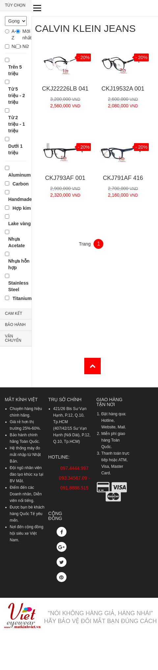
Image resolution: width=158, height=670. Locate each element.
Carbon (21, 183)
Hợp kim (22, 208)
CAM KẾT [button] (13, 313)
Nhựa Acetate (16, 242)
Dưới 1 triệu (15, 149)
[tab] (16, 5)
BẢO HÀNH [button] (15, 324)
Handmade (20, 199)
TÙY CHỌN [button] (15, 5)
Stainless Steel (18, 286)
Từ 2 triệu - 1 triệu (16, 124)
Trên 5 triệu (15, 70)
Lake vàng (19, 223)
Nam (14, 46)
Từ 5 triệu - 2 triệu (16, 95)
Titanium (22, 298)
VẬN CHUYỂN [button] (13, 338)
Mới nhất (24, 34)
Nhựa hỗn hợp (18, 264)
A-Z (14, 34)
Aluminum (19, 175)
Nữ (24, 46)
